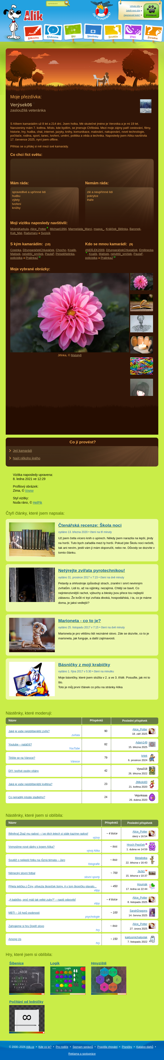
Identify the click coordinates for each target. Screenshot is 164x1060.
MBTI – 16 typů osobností (24, 912)
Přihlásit (151, 15)
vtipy (97, 890)
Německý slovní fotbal (21, 873)
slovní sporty (92, 877)
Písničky (127, 1047)
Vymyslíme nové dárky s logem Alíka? (31, 846)
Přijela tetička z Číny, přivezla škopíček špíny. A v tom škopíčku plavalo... (52, 886)
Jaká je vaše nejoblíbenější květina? (30, 784)
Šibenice (26, 977)
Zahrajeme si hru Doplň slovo (26, 926)
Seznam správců (83, 1047)
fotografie (94, 864)
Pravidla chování (107, 1047)
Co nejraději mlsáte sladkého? (26, 797)
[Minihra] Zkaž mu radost (48, 833)
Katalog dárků (144, 1047)
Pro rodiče (62, 1047)
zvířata (75, 735)
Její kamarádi (22, 451)
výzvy (96, 837)
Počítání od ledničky (26, 1016)
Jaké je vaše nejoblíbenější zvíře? (29, 731)
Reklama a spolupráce (81, 1053)
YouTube (74, 748)
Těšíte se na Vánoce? (21, 757)
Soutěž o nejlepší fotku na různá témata (36, 860)
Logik (67, 977)
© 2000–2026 (21, 1047)
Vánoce (75, 761)
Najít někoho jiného (26, 458)
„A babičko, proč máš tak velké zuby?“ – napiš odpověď (42, 899)
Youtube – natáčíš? (20, 744)
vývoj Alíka (93, 850)
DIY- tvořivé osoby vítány (23, 771)
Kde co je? (45, 1047)
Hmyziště (108, 977)
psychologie (92, 916)
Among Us (14, 939)
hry (98, 930)
